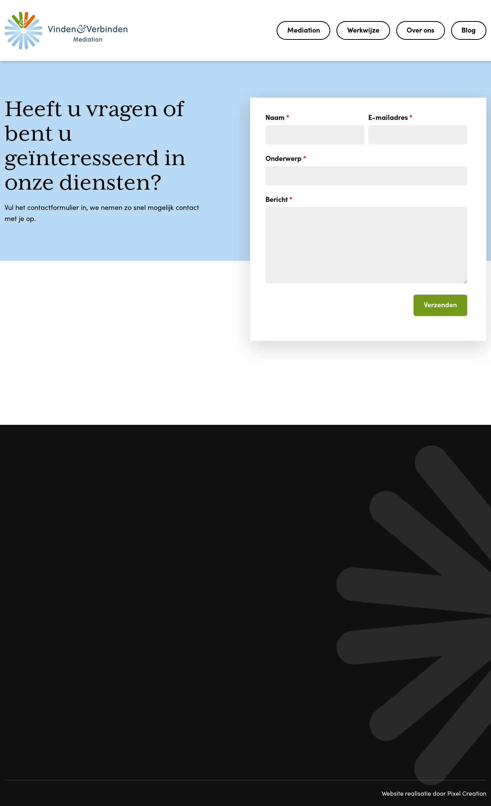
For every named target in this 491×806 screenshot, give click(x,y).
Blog (468, 29)
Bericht (278, 199)
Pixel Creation (466, 793)
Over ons (420, 29)
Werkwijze (363, 29)
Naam (277, 117)
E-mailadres (390, 117)
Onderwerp (285, 158)
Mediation (303, 29)
